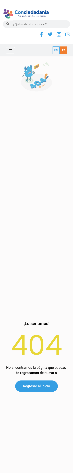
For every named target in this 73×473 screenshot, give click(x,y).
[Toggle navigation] (10, 50)
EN (56, 50)
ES (64, 50)
